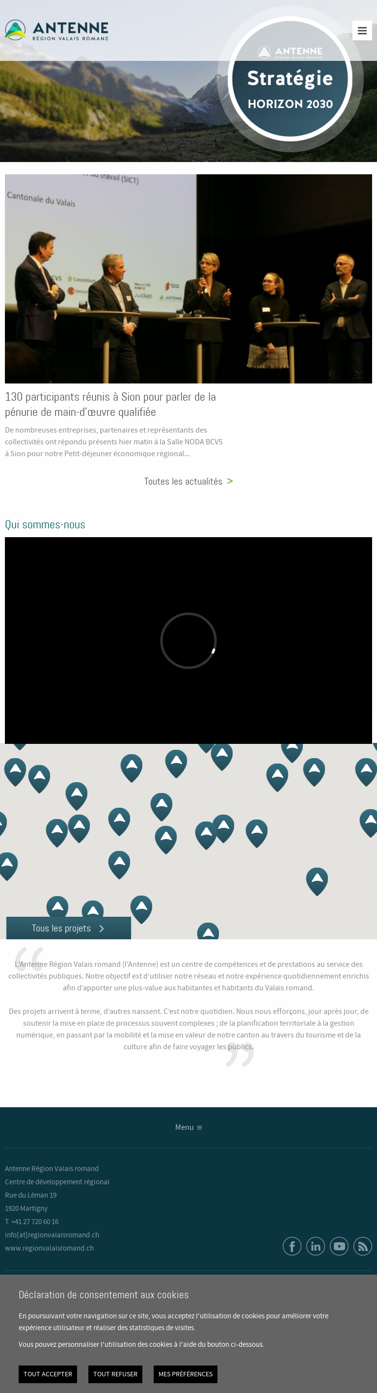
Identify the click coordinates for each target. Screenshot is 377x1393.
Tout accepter (48, 1374)
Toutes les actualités (183, 481)
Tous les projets (61, 928)
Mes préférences (186, 1374)
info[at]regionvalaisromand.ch (52, 1235)
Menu (184, 1127)
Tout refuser (115, 1374)
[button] (256, 833)
